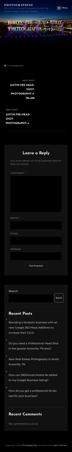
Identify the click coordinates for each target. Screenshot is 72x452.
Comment (17, 173)
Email (14, 233)
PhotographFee (18, 5)
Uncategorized (15, 65)
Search (13, 291)
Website (15, 249)
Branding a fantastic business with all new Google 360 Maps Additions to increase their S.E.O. (33, 327)
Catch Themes (59, 445)
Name (14, 217)
